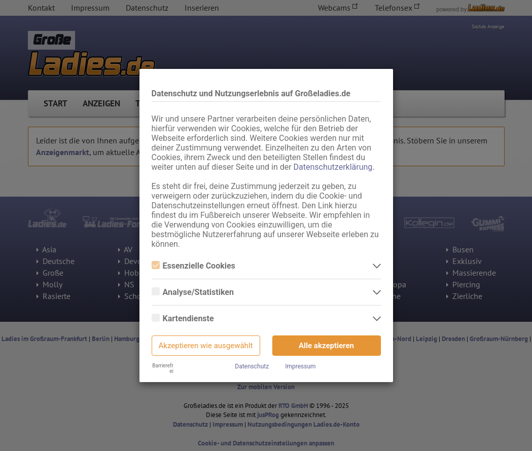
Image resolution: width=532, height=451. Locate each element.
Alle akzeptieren (326, 345)
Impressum (300, 366)
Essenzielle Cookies (193, 266)
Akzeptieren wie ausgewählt (206, 345)
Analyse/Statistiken (193, 292)
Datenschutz (252, 366)
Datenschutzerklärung (333, 167)
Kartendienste (183, 318)
